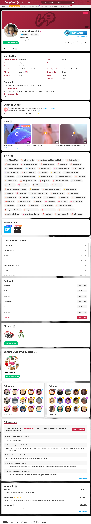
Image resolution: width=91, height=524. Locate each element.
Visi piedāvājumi (34, 6)
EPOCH (60, 517)
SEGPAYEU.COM (67, 517)
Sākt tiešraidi (53, 6)
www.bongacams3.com (25, 517)
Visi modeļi (5, 6)
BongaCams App (65, 6)
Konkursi (44, 6)
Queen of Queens (49, 108)
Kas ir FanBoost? (82, 36)
